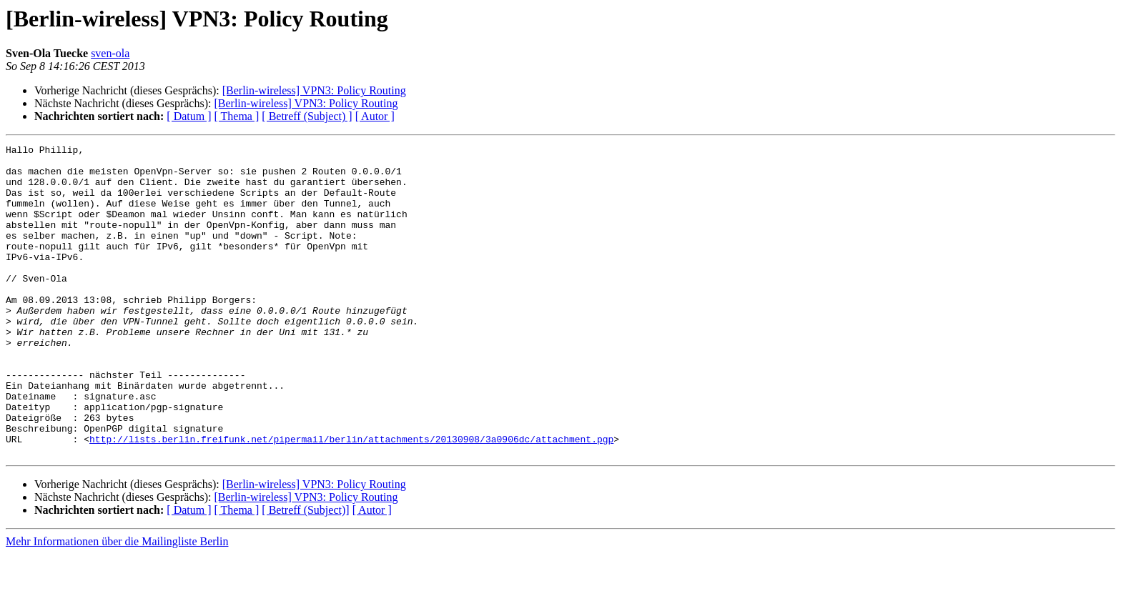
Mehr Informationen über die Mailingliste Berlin (117, 603)
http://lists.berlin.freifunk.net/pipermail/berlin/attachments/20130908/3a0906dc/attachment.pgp (351, 498)
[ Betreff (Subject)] (305, 572)
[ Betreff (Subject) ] (307, 116)
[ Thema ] (237, 116)
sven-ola (110, 53)
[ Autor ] (375, 116)
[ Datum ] (189, 116)
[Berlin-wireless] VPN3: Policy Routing (314, 90)
